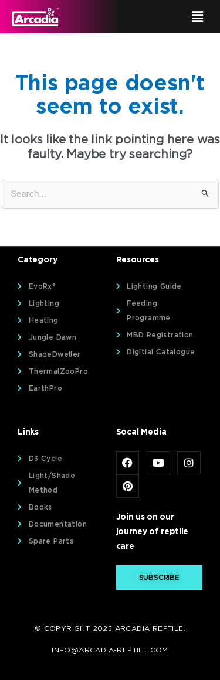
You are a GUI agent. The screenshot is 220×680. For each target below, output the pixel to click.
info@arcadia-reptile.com (110, 649)
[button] (162, 17)
